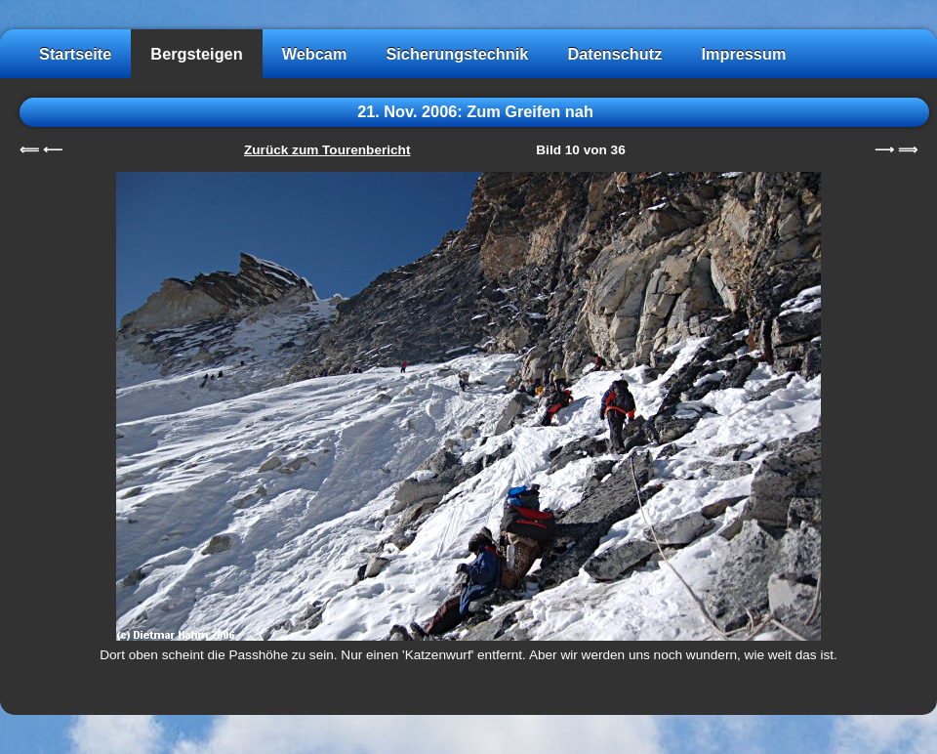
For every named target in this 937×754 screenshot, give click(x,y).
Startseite (75, 54)
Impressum (743, 54)
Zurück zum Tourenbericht (327, 150)
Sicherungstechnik (457, 54)
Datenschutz (614, 54)
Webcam (314, 54)
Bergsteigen (196, 54)
